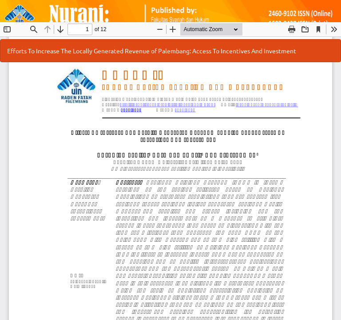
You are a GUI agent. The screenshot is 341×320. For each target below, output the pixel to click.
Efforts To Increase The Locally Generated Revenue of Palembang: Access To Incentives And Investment (151, 51)
